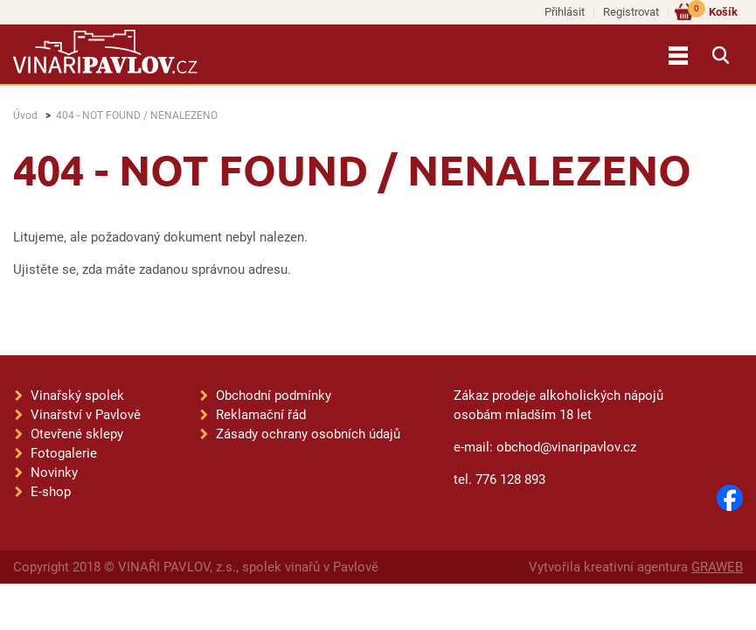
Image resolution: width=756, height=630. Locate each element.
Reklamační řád (261, 415)
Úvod (25, 115)
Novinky (54, 472)
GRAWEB (717, 567)
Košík (713, 11)
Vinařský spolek (77, 395)
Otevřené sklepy (77, 434)
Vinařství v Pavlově (86, 415)
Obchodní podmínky (273, 395)
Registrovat (631, 11)
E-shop (51, 492)
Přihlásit (564, 11)
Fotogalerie (64, 453)
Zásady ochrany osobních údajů (308, 434)
